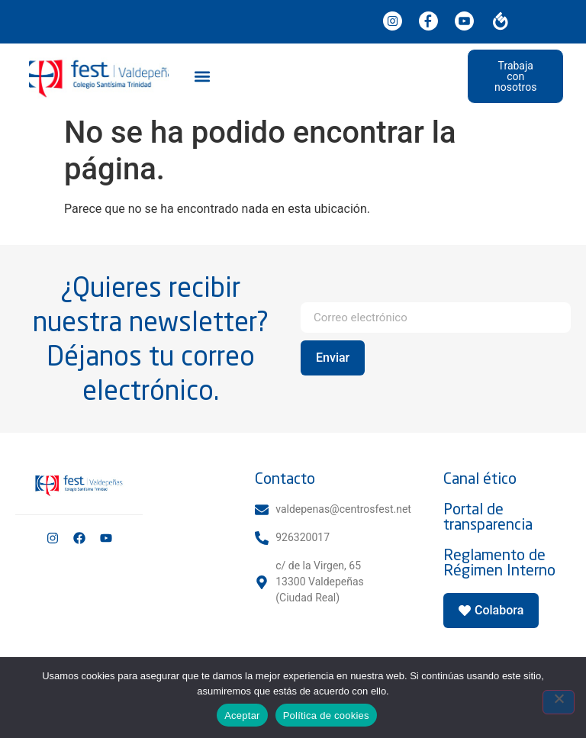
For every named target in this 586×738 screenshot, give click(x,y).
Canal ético (480, 478)
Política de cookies (326, 715)
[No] (559, 702)
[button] (202, 76)
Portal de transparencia (488, 516)
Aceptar (242, 715)
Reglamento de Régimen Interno (499, 562)
